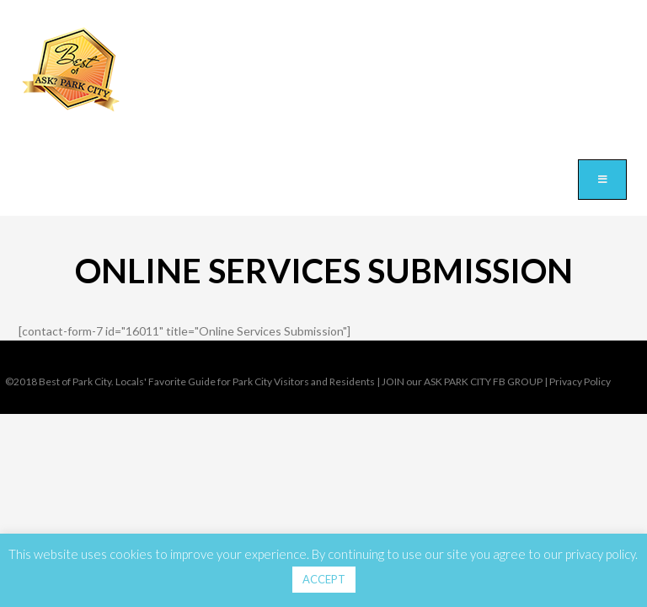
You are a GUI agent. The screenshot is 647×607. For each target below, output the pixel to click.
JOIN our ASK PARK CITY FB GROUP (462, 381)
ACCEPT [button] (323, 579)
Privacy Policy (580, 381)
